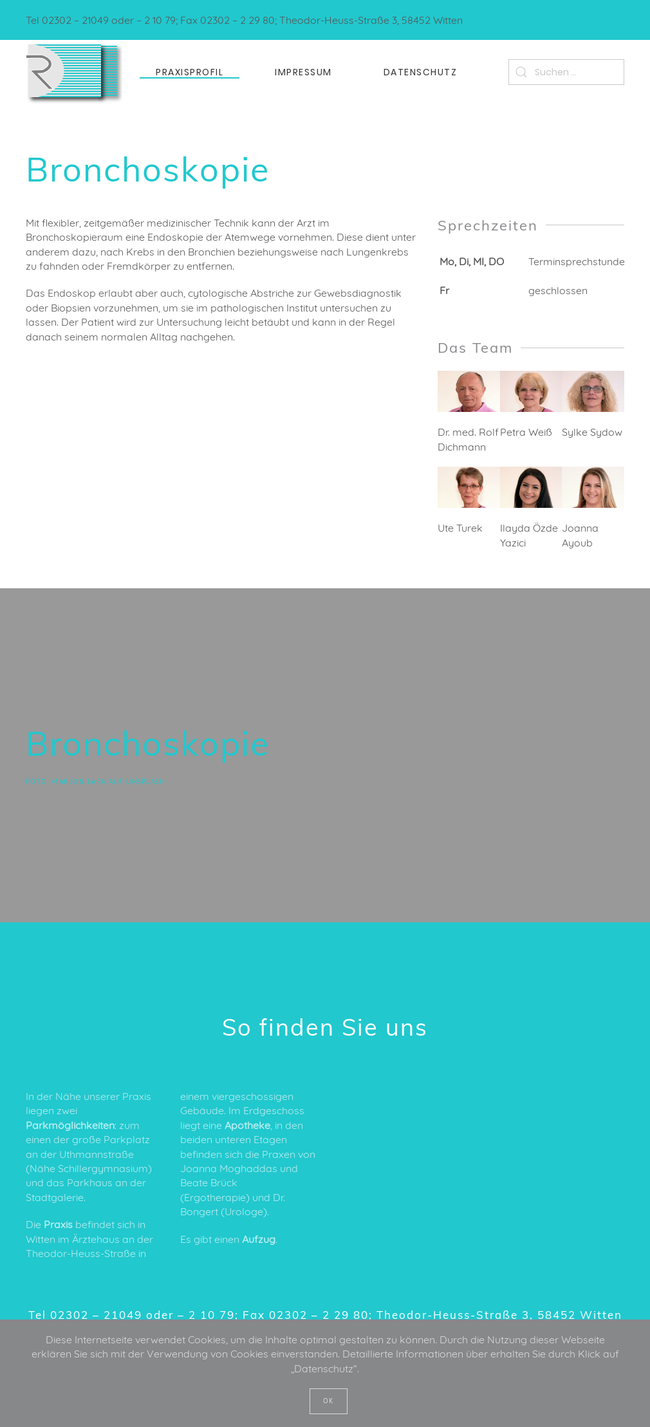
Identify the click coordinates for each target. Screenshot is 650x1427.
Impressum (303, 72)
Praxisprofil (189, 72)
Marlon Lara (79, 781)
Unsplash (145, 781)
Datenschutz (421, 72)
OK (328, 1401)
